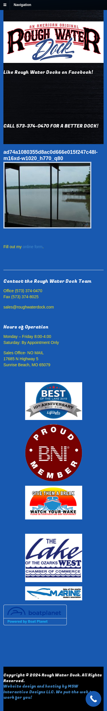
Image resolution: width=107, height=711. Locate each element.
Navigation (22, 5)
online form (33, 246)
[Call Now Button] (93, 699)
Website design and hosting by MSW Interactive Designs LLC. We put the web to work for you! (48, 691)
